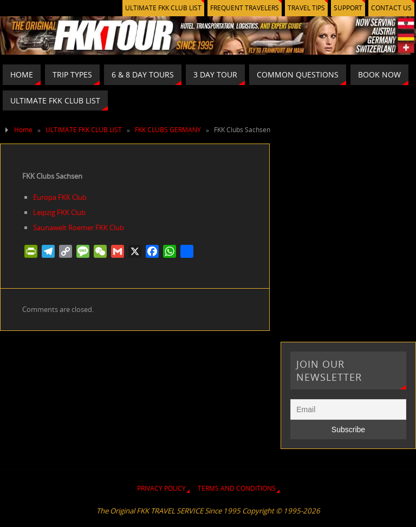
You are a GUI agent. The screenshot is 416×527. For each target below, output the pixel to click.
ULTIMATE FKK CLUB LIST (163, 7)
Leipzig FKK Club (59, 212)
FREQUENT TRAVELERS (244, 7)
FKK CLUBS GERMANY (168, 129)
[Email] (348, 409)
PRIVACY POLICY (161, 488)
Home (23, 129)
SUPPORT (348, 7)
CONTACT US (391, 7)
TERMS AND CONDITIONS (237, 488)
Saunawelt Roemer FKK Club (78, 227)
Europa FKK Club (60, 197)
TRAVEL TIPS (306, 7)
